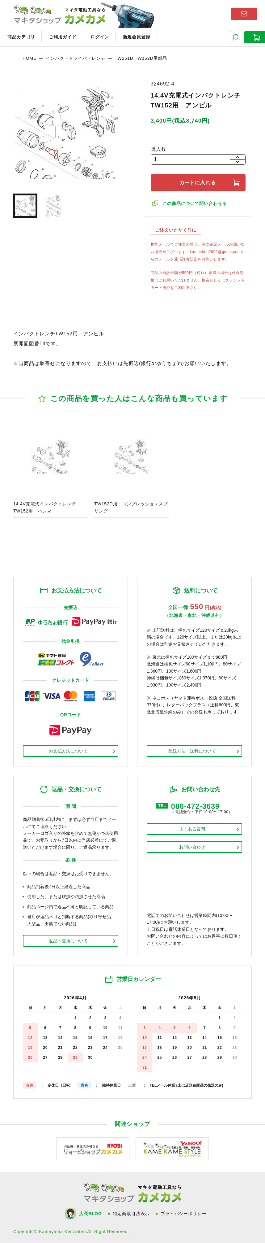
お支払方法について (68, 749)
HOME (29, 57)
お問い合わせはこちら (244, 14)
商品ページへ (50, 469)
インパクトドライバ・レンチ (75, 57)
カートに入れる (198, 181)
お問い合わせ (192, 846)
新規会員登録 (132, 36)
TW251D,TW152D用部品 (141, 57)
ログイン (96, 36)
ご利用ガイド (60, 36)
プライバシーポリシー (184, 1212)
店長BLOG (91, 1212)
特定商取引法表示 (131, 1212)
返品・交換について (68, 939)
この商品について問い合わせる (195, 202)
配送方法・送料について (192, 749)
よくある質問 (192, 828)
